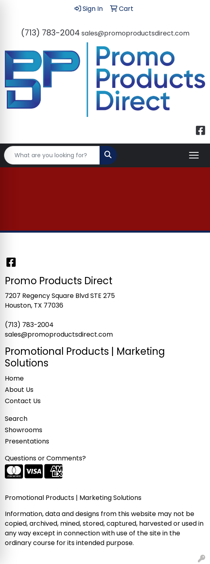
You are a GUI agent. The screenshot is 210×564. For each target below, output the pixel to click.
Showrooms (23, 430)
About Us (19, 389)
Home (14, 378)
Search (16, 418)
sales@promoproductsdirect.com (135, 33)
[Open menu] (194, 155)
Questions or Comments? (45, 458)
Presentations (27, 441)
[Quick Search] (52, 155)
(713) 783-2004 (50, 32)
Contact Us (23, 401)
